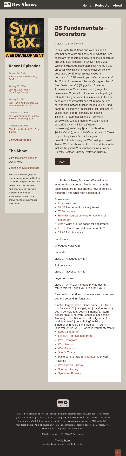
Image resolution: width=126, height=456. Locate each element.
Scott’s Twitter (66, 352)
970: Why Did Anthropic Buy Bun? (23, 77)
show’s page (27, 158)
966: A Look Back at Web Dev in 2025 (24, 130)
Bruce (67, 440)
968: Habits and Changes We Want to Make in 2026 (24, 104)
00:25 (61, 203)
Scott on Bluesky (68, 369)
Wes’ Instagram (67, 340)
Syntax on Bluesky (69, 373)
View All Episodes (20, 139)
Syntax (79, 43)
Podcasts (102, 5)
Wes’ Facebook (67, 348)
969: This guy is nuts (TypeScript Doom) (19, 91)
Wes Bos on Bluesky (70, 365)
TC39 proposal (67, 211)
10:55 (61, 228)
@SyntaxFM (92, 356)
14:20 (61, 232)
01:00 (61, 207)
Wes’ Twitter (65, 344)
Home (87, 5)
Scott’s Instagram (68, 331)
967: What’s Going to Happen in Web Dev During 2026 (24, 117)
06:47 (61, 223)
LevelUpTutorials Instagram (75, 335)
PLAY (62, 161)
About (117, 5)
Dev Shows (20, 5)
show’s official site (29, 167)
